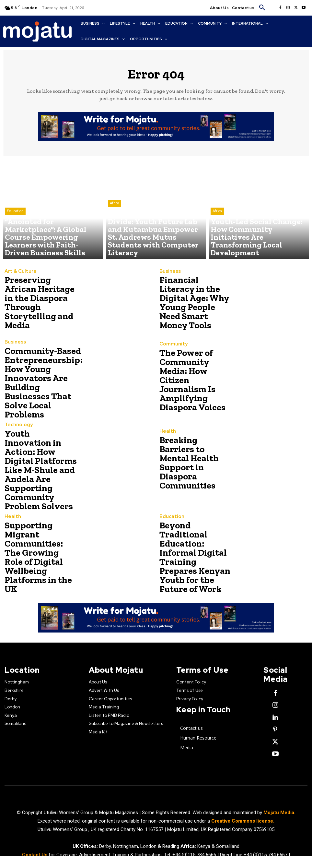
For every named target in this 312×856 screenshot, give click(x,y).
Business (168, 280)
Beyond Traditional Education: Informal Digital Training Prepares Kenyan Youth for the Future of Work (194, 535)
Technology (17, 423)
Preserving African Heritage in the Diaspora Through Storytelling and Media (39, 303)
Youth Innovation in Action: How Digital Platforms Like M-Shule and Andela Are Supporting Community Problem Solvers (37, 458)
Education (15, 235)
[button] (262, 8)
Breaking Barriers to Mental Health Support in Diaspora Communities (195, 457)
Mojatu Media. (279, 786)
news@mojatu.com (162, 836)
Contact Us (35, 828)
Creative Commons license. (242, 794)
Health (166, 438)
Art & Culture (19, 280)
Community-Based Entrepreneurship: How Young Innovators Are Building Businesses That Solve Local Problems (39, 380)
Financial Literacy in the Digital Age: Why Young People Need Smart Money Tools (193, 303)
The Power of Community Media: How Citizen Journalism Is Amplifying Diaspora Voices (194, 380)
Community (171, 353)
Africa (114, 230)
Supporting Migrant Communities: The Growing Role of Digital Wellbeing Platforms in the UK (40, 535)
